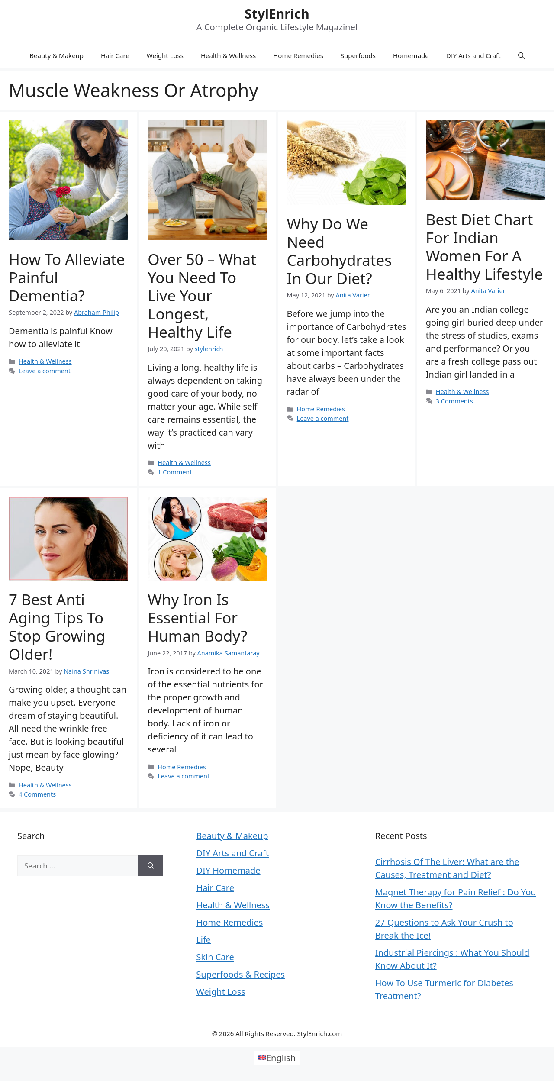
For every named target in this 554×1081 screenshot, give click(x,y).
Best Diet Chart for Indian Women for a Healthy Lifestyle (484, 246)
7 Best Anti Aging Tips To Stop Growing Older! (57, 626)
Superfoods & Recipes (240, 974)
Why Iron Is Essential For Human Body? (197, 617)
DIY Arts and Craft (473, 55)
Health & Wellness (228, 55)
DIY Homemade (228, 870)
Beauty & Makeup (56, 55)
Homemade (411, 55)
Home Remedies (298, 55)
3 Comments (454, 401)
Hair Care (115, 55)
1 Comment (175, 472)
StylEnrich (277, 14)
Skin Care (215, 957)
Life (203, 939)
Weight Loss (165, 55)
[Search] (150, 865)
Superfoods (358, 55)
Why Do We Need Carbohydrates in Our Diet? (339, 250)
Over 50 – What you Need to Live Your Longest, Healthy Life (202, 295)
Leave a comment (45, 371)
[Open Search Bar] (521, 55)
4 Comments (37, 794)
